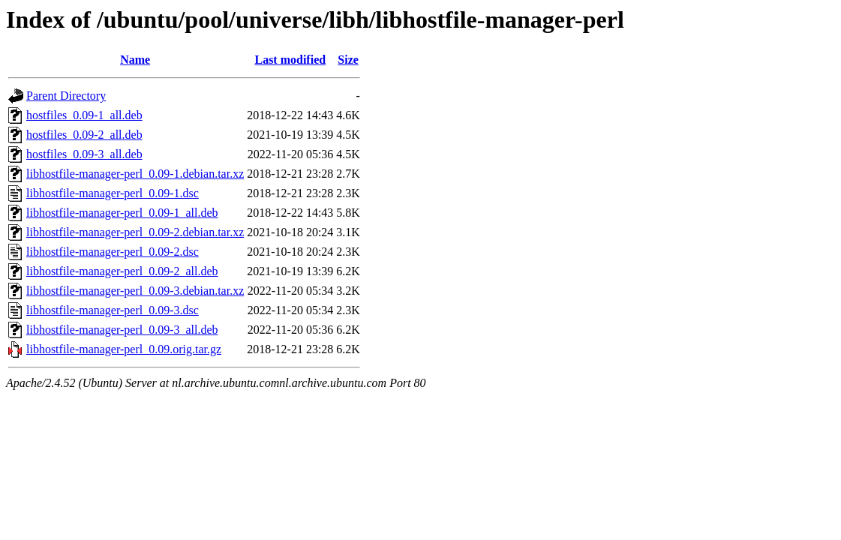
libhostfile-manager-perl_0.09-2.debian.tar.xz (135, 232)
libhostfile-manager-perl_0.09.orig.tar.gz (123, 349)
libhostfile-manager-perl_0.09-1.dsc (112, 193)
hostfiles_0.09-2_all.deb (84, 134)
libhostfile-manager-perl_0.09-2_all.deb (122, 271)
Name (135, 59)
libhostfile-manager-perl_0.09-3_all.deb (122, 329)
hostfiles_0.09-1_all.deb (84, 115)
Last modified (290, 59)
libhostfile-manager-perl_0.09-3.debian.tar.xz (135, 290)
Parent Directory (66, 95)
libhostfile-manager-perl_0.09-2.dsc (112, 251)
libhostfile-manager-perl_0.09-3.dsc (112, 310)
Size (348, 59)
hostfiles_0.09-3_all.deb (84, 154)
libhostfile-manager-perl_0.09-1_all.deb (122, 212)
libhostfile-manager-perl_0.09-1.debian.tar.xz (135, 173)
